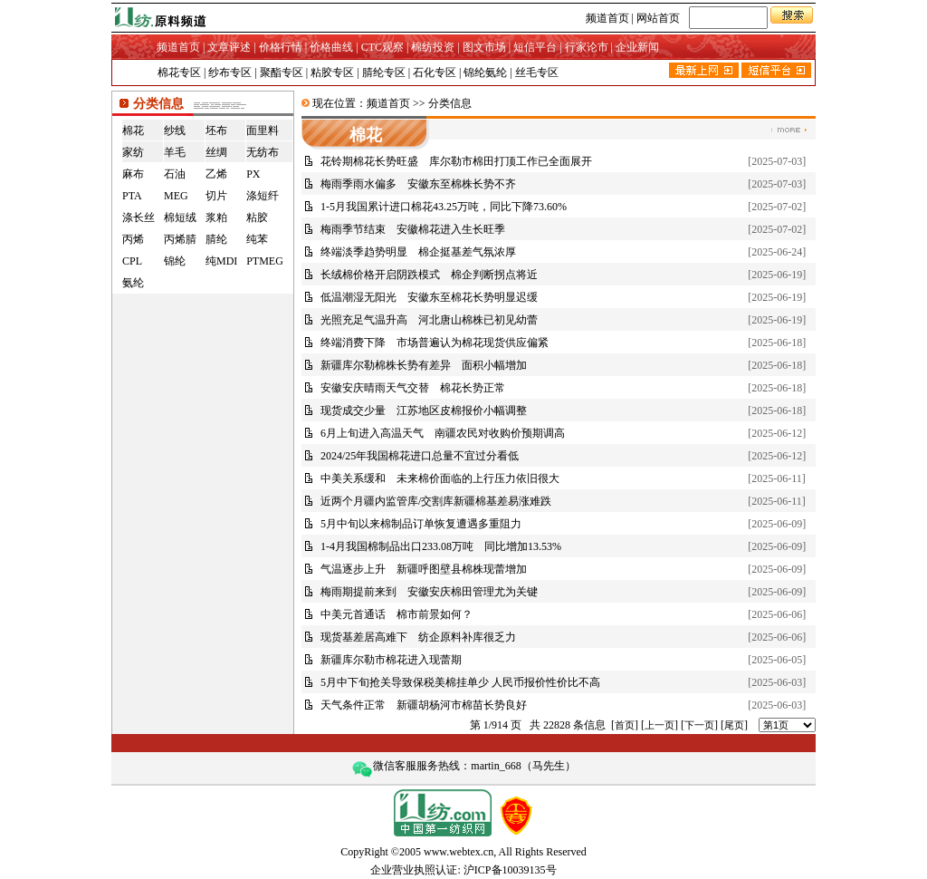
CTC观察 (382, 47)
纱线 (175, 130)
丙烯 (133, 239)
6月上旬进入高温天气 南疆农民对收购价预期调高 (442, 433)
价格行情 (280, 47)
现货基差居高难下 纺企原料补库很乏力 (418, 637)
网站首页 (658, 18)
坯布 (216, 130)
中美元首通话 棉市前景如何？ (396, 614)
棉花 (133, 130)
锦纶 (175, 261)
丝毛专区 (537, 72)
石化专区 (434, 72)
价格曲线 (331, 47)
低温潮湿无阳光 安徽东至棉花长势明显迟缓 (429, 297)
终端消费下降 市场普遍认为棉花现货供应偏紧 (434, 342)
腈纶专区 (384, 72)
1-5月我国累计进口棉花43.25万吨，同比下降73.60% (443, 206)
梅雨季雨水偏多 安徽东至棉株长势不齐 (418, 184)
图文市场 (484, 47)
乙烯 (216, 174)
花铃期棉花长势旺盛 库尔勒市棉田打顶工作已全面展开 (456, 161)
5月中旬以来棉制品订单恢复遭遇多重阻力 (420, 523)
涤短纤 (262, 195)
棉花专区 (179, 72)
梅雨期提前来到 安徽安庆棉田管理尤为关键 (429, 591)
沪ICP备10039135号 (510, 870)
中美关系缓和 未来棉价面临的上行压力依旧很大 (439, 478)
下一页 (699, 725)
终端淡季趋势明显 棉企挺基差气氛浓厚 (418, 252)
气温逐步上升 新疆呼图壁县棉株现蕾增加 (423, 569)
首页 (625, 725)
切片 (216, 195)
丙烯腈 (180, 239)
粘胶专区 (332, 72)
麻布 (133, 174)
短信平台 (535, 47)
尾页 (734, 725)
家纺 (133, 152)
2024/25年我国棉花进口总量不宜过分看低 (419, 455)
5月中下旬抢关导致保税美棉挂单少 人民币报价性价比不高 (460, 682)
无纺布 (262, 152)
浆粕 (216, 217)
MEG (176, 195)
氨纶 (133, 282)
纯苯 (257, 239)
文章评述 (229, 47)
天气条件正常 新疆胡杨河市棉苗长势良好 (423, 705)
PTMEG (264, 261)
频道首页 (607, 18)
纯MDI (221, 261)
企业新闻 (637, 47)
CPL (132, 261)
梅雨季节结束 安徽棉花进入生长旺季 (412, 229)
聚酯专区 (281, 72)
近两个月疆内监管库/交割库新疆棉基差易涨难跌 (435, 501)
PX (253, 174)
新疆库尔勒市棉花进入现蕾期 (391, 659)
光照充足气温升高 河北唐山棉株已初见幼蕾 (429, 320)
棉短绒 (180, 217)
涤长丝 (138, 217)
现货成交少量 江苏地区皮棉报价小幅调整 (423, 410)
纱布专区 (230, 72)
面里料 (262, 130)
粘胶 (257, 217)
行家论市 (586, 47)
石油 (175, 174)
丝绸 (216, 152)
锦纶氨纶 (485, 72)
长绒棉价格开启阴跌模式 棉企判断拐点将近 (429, 274)
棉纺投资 (432, 47)
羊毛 (175, 152)
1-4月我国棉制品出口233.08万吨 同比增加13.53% (440, 546)
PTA (132, 195)
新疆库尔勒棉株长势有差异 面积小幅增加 (423, 365)
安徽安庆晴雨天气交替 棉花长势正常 (412, 388)
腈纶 (216, 239)
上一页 (659, 725)
